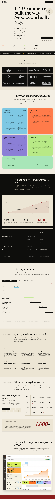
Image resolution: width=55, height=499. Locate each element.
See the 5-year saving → (47, 37)
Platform (10, 1)
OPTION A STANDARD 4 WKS (9, 280)
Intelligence (34, 1)
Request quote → (49, 1)
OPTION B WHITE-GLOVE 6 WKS (26, 280)
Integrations (28, 1)
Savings (19, 1)
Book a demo (41, 1)
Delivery (23, 1)
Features (15, 1)
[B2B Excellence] (4, 2)
